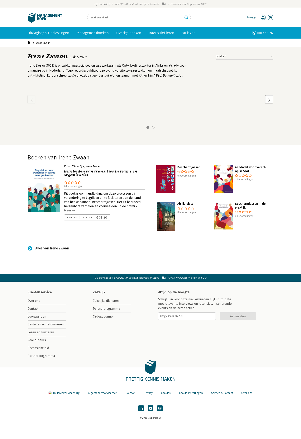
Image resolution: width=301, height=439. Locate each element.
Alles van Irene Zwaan (52, 248)
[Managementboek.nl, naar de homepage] (45, 21)
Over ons (34, 301)
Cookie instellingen (191, 393)
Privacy (148, 393)
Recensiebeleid (38, 348)
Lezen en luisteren (41, 332)
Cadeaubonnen (104, 316)
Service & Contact (222, 393)
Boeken (221, 56)
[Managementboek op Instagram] (160, 408)
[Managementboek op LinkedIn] (141, 408)
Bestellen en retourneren (46, 324)
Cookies (166, 393)
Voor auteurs (37, 340)
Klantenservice (40, 292)
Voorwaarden (37, 316)
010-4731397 (265, 33)
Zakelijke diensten (106, 301)
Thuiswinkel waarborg (64, 393)
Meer (67, 210)
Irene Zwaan (43, 42)
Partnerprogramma (41, 356)
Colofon (130, 393)
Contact (33, 308)
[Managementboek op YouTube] (150, 408)
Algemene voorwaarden (102, 393)
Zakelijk (99, 292)
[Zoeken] (135, 17)
